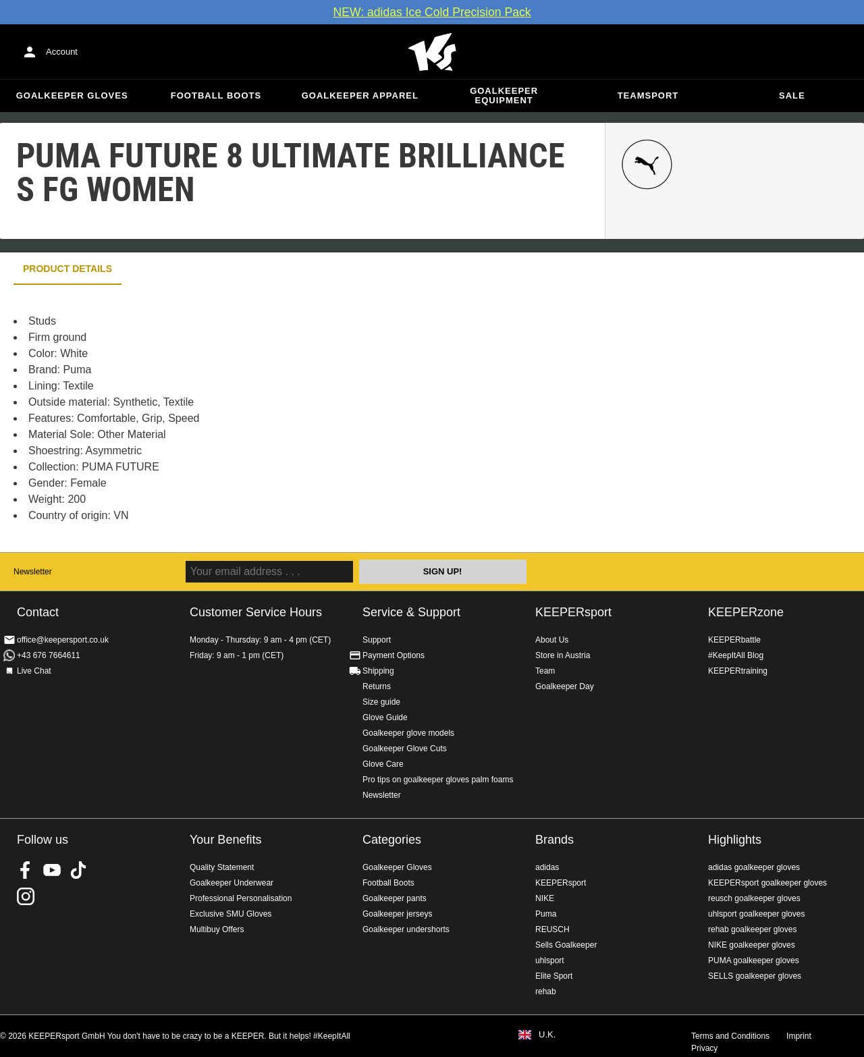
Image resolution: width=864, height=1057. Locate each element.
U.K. (547, 1034)
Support (376, 640)
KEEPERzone (746, 612)
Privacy (704, 1048)
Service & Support (411, 612)
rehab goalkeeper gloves (752, 929)
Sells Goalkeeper (566, 945)
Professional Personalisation (241, 898)
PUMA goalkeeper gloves (753, 960)
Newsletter (33, 571)
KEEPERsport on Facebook (25, 870)
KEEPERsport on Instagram (25, 896)
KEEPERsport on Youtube (52, 870)
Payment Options (393, 655)
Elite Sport (553, 976)
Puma (545, 914)
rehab (545, 991)
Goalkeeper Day (564, 686)
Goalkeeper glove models (408, 733)
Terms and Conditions (730, 1036)
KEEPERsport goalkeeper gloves (767, 883)
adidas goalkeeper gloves (754, 867)
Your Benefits (225, 839)
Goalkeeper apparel (360, 95)
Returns (376, 686)
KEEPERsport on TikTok (78, 870)
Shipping (378, 671)
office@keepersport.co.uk (63, 640)
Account (62, 52)
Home (432, 52)
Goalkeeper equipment (504, 95)
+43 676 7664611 (48, 655)
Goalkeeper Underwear (231, 883)
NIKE (544, 898)
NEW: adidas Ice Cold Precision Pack (432, 12)
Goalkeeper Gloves (72, 95)
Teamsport (648, 95)
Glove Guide (385, 717)
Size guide (381, 702)
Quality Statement (222, 867)
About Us (551, 640)
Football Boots (216, 95)
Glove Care (383, 764)
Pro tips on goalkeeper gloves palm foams (437, 779)
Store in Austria (562, 655)
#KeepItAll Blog (735, 655)
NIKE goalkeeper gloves (751, 945)
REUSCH (552, 929)
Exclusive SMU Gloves (230, 914)
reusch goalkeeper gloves (754, 898)
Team (545, 671)
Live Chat (34, 671)
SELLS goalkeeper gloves (754, 976)
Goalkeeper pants (394, 898)
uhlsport (549, 960)
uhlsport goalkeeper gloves (756, 914)
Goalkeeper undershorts (406, 929)
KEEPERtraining (737, 671)
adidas (547, 867)
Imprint (798, 1036)
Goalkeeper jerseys (397, 914)
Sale (792, 95)
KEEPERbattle (734, 640)
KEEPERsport (573, 612)
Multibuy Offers (217, 929)
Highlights (734, 839)
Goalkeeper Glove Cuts (404, 748)
